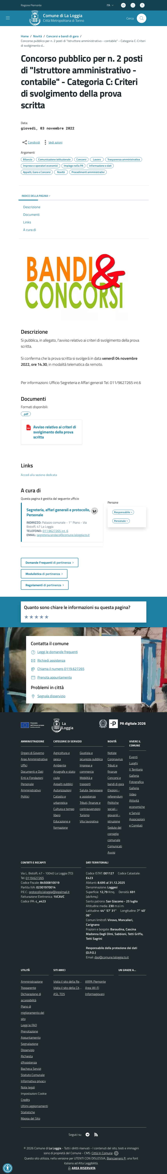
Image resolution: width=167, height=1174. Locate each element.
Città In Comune (102, 1153)
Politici (25, 796)
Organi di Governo (32, 753)
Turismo (84, 815)
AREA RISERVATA (81, 1168)
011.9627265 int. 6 (55, 530)
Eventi (133, 757)
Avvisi (111, 852)
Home (25, 36)
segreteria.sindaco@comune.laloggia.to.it (63, 535)
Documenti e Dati (32, 771)
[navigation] (7, 18)
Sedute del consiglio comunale (114, 833)
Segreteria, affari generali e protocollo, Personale (58, 512)
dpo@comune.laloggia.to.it (112, 957)
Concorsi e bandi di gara (62, 36)
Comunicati (115, 846)
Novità (37, 36)
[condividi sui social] (31, 142)
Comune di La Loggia (62, 15)
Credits (25, 1099)
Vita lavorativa (89, 821)
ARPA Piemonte (95, 981)
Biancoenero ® (116, 1158)
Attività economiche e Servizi (137, 806)
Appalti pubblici (63, 784)
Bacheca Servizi (31, 1068)
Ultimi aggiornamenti (34, 1106)
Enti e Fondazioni (32, 777)
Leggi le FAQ (29, 1025)
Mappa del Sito (30, 1118)
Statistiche (28, 1112)
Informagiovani (94, 994)
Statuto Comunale (33, 1075)
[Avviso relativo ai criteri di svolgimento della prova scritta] (28, 427)
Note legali (28, 1087)
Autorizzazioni (62, 790)
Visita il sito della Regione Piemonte (76, 981)
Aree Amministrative (34, 759)
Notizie (112, 753)
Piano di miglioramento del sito (32, 1012)
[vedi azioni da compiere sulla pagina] (52, 142)
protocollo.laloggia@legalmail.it (49, 892)
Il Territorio (136, 769)
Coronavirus (115, 759)
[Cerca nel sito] (141, 18)
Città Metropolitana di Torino (63, 20)
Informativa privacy (33, 1081)
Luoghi (133, 763)
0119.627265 (35, 878)
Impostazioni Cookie (34, 1093)
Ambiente (59, 765)
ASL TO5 (59, 994)
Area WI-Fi (92, 987)
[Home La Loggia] (58, 18)
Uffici (24, 765)
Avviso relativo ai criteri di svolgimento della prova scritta (54, 432)
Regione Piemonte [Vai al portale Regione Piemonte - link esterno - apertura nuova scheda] (31, 5)
